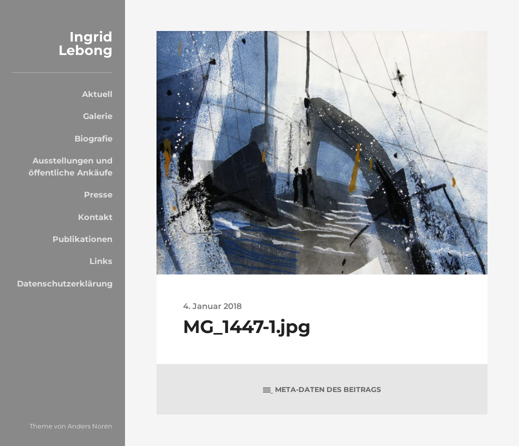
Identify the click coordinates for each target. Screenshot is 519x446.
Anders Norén (90, 426)
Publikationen (82, 239)
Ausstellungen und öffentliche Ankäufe (70, 167)
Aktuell (97, 94)
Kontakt (95, 217)
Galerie (97, 116)
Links (101, 261)
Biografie (93, 139)
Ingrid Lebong (85, 43)
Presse (98, 195)
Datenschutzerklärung (64, 283)
